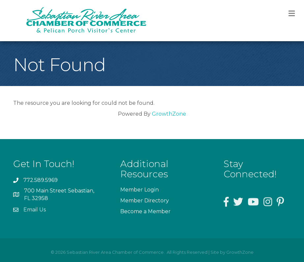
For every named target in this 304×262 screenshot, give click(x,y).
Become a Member (145, 211)
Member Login (139, 190)
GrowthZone (169, 114)
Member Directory (144, 200)
